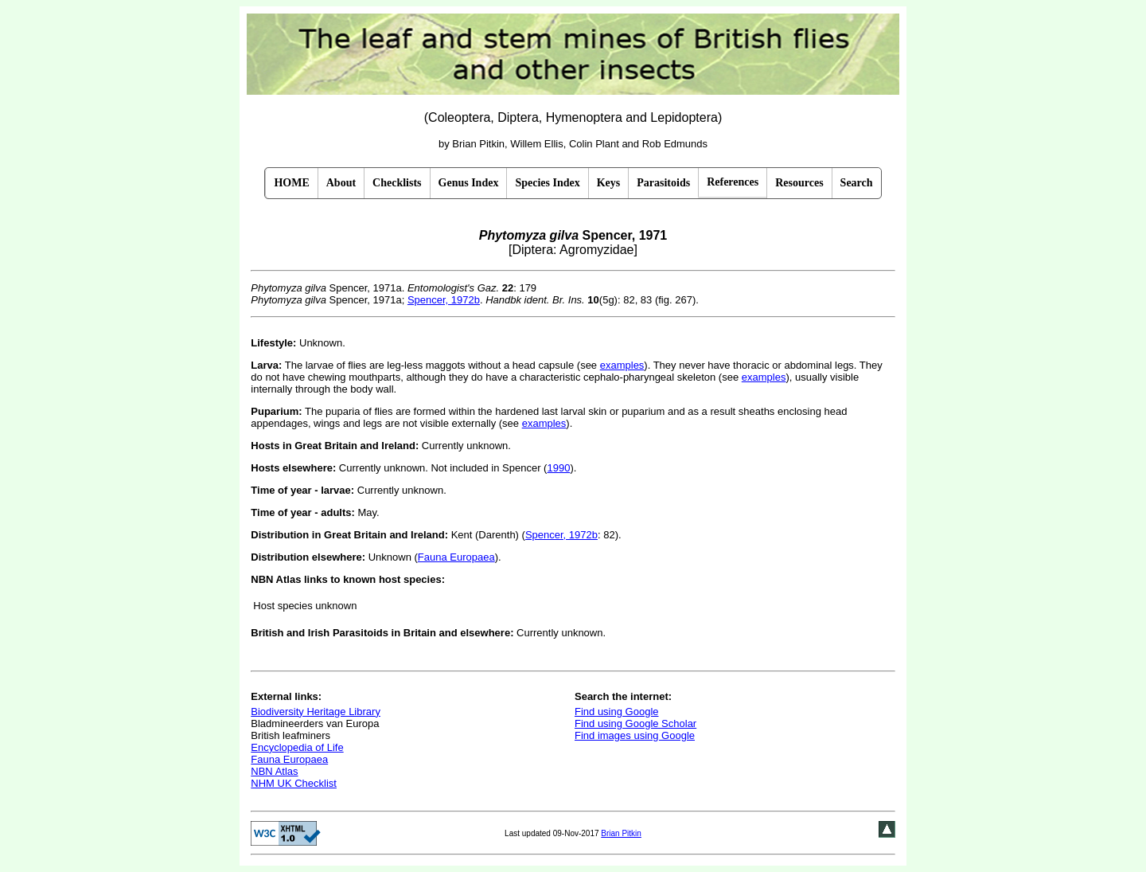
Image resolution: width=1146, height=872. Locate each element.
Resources (799, 183)
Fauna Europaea (456, 557)
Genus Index (469, 183)
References (732, 182)
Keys (609, 183)
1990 (558, 468)
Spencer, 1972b (443, 300)
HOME (291, 183)
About (341, 183)
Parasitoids (663, 183)
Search (856, 183)
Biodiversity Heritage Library (315, 712)
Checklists (396, 183)
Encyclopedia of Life (297, 747)
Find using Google (617, 712)
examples (622, 365)
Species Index (547, 183)
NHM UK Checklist (294, 783)
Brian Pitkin (621, 833)
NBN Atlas (274, 771)
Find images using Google (635, 735)
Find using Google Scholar (635, 723)
